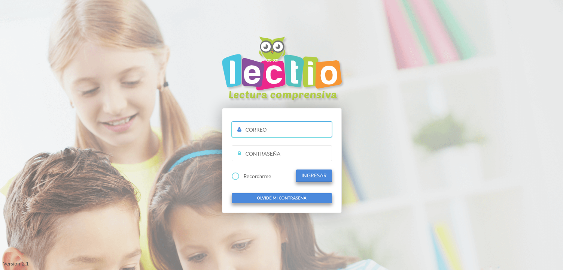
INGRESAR (313, 175)
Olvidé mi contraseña (282, 197)
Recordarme (257, 176)
